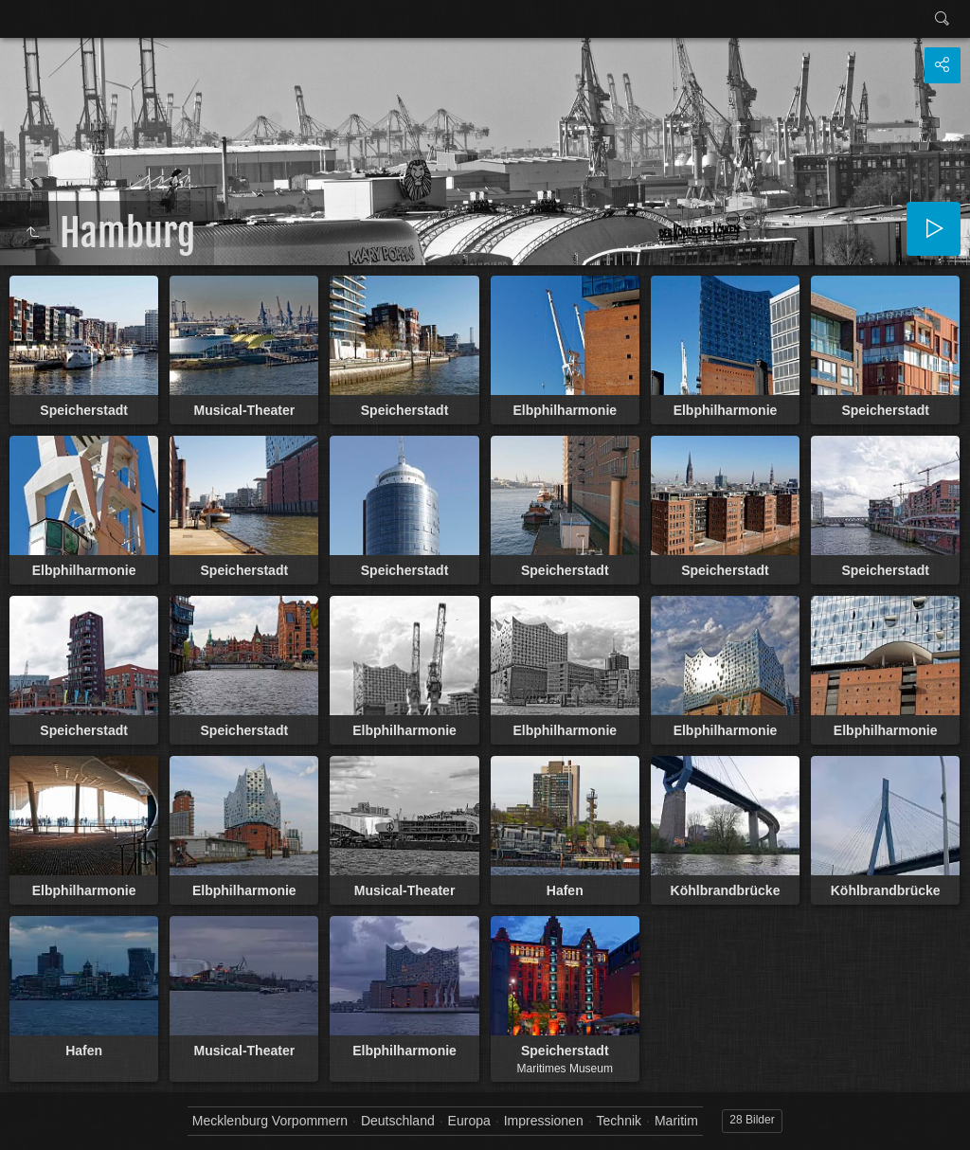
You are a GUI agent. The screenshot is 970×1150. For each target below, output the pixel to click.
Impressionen (544, 1120)
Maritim (676, 1120)
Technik (619, 1120)
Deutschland (398, 1120)
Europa (469, 1120)
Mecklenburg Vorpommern (270, 1120)
